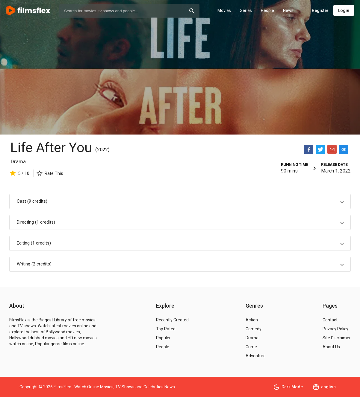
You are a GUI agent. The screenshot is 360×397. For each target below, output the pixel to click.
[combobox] (129, 11)
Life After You (52, 147)
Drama (18, 161)
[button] (180, 201)
